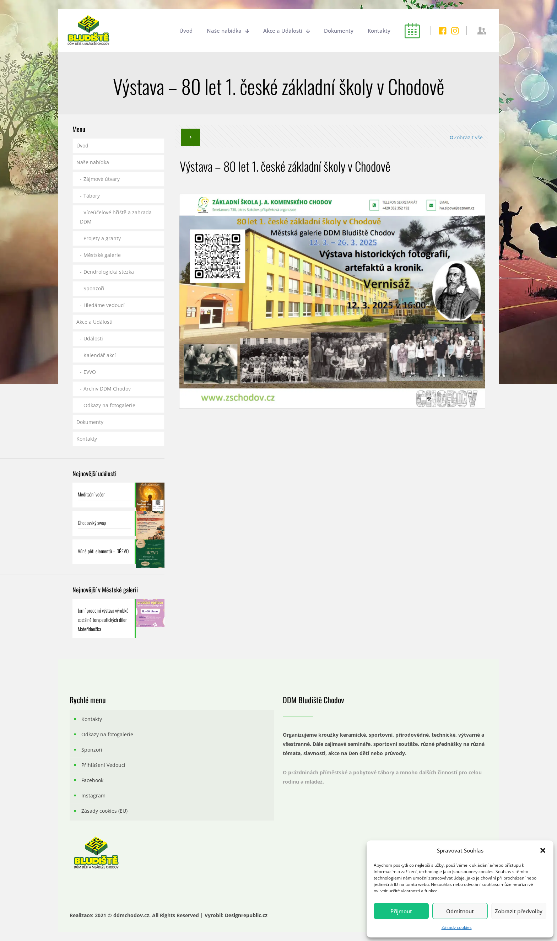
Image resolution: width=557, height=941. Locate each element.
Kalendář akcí (99, 355)
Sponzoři (93, 288)
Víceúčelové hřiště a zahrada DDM (116, 217)
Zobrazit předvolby (518, 911)
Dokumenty (89, 422)
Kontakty (86, 438)
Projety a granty (102, 238)
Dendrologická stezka (108, 271)
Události (93, 338)
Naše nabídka (92, 162)
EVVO (89, 372)
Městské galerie (102, 255)
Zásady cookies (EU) (104, 810)
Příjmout (401, 911)
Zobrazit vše (466, 137)
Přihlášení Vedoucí (103, 765)
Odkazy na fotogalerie (109, 405)
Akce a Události (94, 321)
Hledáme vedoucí (104, 305)
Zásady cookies (457, 927)
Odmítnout (460, 911)
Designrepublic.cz (246, 915)
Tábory (91, 195)
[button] (542, 850)
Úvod (82, 145)
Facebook (92, 780)
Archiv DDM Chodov (107, 388)
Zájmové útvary (101, 179)
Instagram (93, 795)
